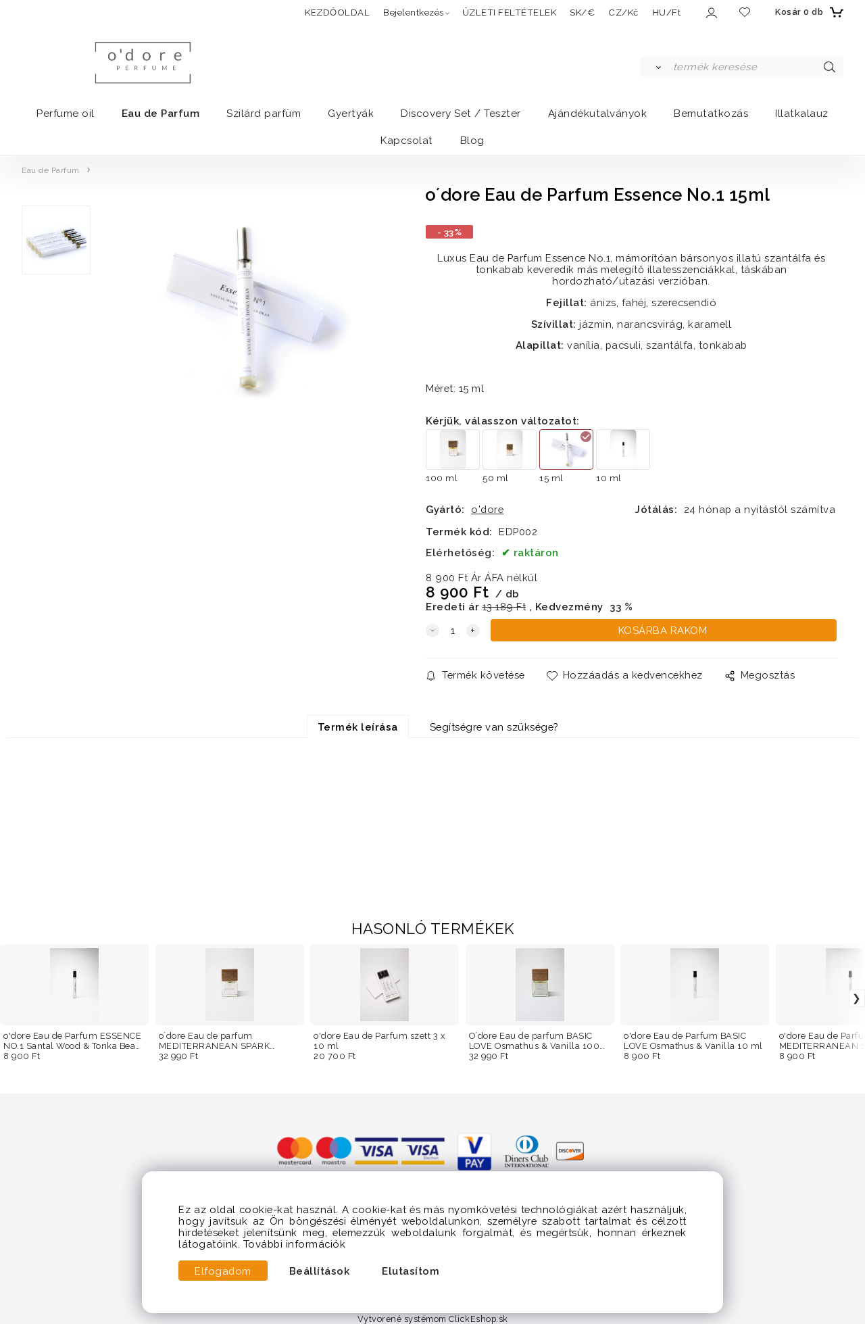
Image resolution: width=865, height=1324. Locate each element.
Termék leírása (358, 727)
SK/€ (582, 12)
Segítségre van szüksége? (494, 727)
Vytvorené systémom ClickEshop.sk (432, 1319)
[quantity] (452, 630)
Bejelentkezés (413, 12)
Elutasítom (410, 1271)
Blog (472, 140)
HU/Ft (666, 12)
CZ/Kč (623, 12)
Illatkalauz (802, 113)
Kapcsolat (406, 140)
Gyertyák (351, 113)
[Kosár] (807, 12)
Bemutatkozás (711, 113)
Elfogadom (223, 1271)
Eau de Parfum (161, 113)
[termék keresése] (757, 67)
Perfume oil (65, 113)
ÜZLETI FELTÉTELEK (509, 12)
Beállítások (319, 1271)
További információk (294, 1244)
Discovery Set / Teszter (461, 113)
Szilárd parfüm (263, 113)
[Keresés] (656, 67)
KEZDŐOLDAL (337, 12)
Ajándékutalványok (597, 113)
